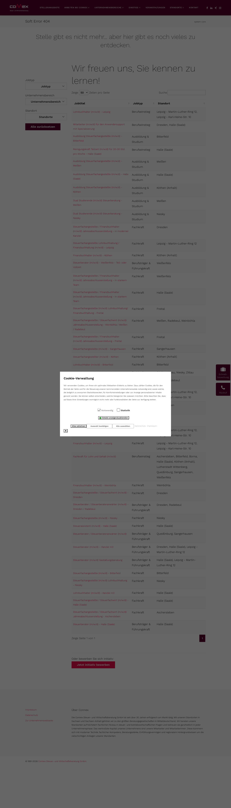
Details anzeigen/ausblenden (115, 418)
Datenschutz (141, 426)
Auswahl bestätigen (99, 426)
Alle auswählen (123, 426)
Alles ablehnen (77, 426)
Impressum (154, 426)
